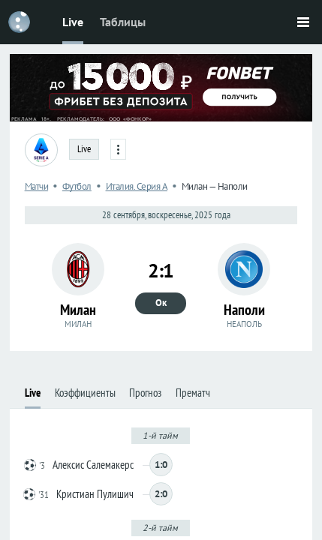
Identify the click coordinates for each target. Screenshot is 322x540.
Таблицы (123, 21)
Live (72, 21)
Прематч (193, 393)
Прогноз (145, 393)
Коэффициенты (85, 393)
